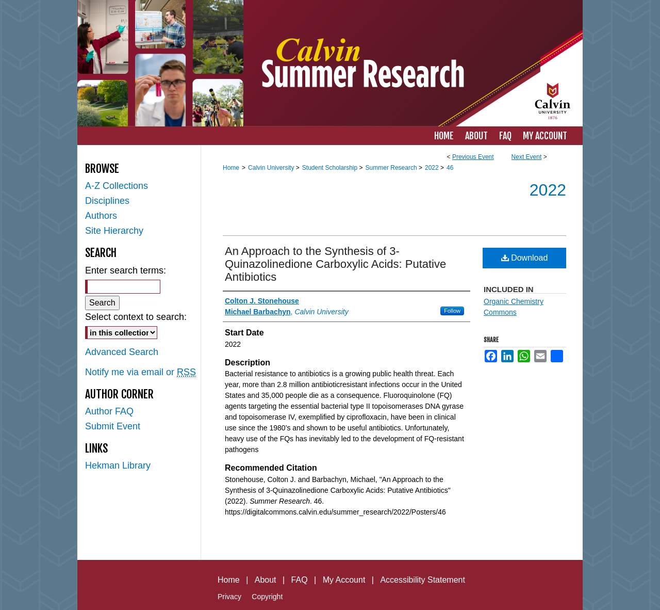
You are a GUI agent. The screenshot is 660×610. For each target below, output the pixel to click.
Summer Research (392, 167)
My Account (344, 579)
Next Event (527, 156)
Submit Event (112, 426)
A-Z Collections (116, 186)
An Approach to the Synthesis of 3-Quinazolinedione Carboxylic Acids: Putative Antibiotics (335, 264)
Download (524, 257)
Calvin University (272, 167)
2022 (432, 167)
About (265, 579)
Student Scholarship (330, 167)
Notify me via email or (140, 372)
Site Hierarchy (114, 231)
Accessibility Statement (422, 579)
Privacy (229, 596)
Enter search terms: (125, 270)
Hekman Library (118, 465)
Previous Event (473, 156)
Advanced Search (121, 352)
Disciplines (107, 201)
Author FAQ (109, 411)
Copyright (267, 596)
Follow (452, 311)
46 (450, 167)
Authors (101, 216)
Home (231, 167)
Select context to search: (136, 317)
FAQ (299, 579)
